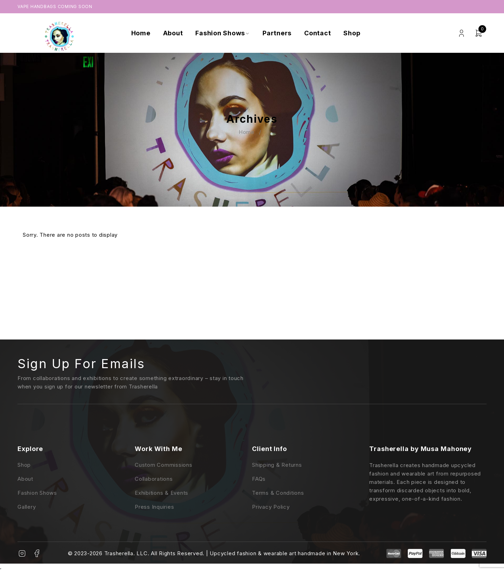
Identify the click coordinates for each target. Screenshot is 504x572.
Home (246, 132)
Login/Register (461, 33)
